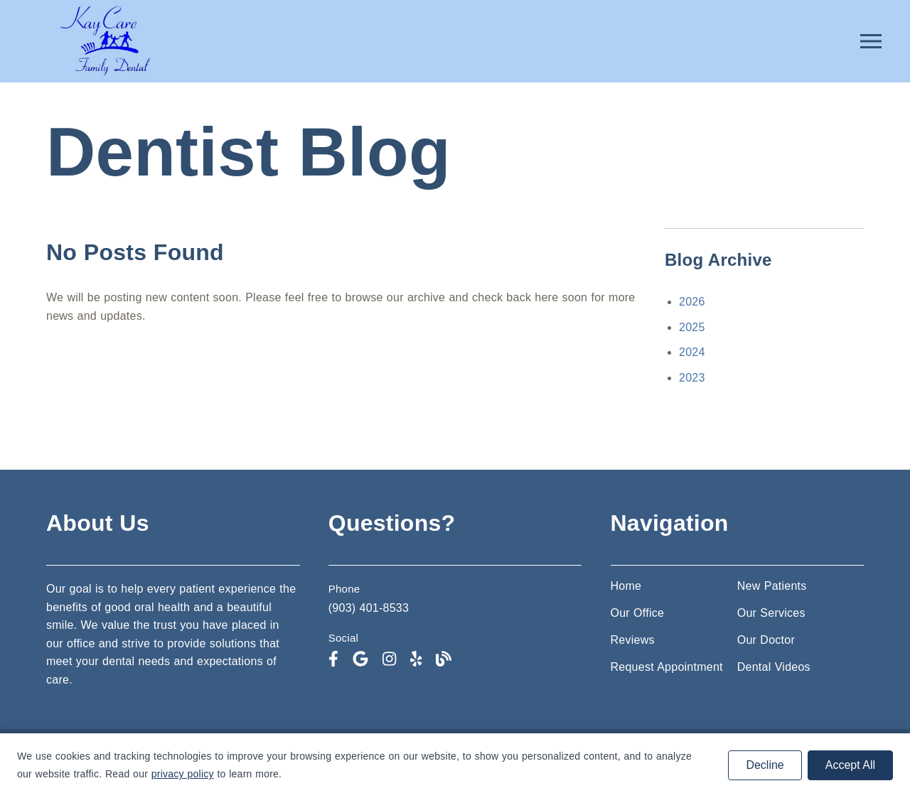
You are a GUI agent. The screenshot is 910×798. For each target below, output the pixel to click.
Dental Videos (773, 667)
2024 (692, 352)
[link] (105, 75)
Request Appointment (667, 667)
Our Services (771, 613)
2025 (692, 327)
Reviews (633, 640)
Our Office (638, 613)
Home (626, 586)
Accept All (850, 765)
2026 (692, 302)
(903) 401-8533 (368, 608)
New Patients (772, 586)
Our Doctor (766, 640)
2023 (692, 378)
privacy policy (182, 774)
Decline (764, 765)
